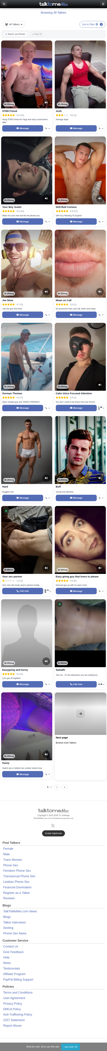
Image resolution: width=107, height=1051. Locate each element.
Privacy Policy (12, 1003)
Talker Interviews (14, 922)
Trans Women (12, 859)
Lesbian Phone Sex (16, 881)
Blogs (7, 917)
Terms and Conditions (18, 992)
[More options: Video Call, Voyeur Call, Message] (47, 591)
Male (6, 854)
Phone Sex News (14, 933)
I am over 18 (70, 1046)
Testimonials (11, 968)
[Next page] (57, 787)
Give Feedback (13, 952)
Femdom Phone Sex (17, 870)
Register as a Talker (16, 893)
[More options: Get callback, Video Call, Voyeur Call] (101, 408)
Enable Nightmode (53, 833)
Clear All (37, 34)
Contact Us (10, 946)
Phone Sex (10, 865)
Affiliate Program (14, 974)
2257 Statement (14, 1020)
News (7, 963)
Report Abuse (12, 1025)
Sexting (8, 927)
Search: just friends (16, 34)
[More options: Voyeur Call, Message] (101, 684)
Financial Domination (17, 887)
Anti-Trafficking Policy (17, 1014)
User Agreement (14, 998)
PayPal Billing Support (18, 979)
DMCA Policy (12, 1009)
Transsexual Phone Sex (19, 876)
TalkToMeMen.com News (20, 911)
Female (8, 848)
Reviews (9, 898)
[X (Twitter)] (53, 825)
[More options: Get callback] (47, 128)
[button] (6, 511)
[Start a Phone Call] (22, 591)
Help (6, 957)
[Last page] (64, 787)
